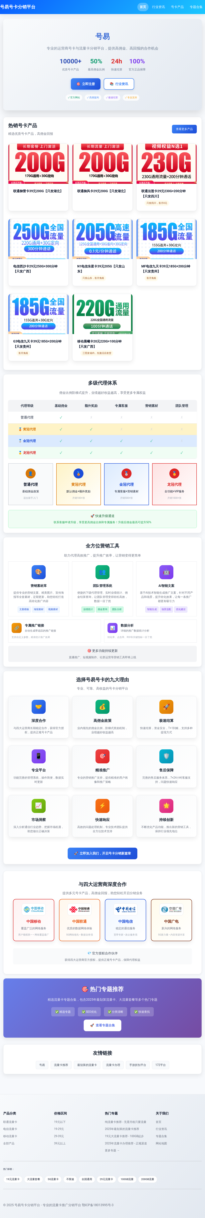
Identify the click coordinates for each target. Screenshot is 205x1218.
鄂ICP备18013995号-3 (98, 1205)
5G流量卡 (53, 1179)
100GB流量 (127, 1179)
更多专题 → (112, 1150)
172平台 (160, 1065)
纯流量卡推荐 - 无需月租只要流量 (125, 1122)
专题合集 (196, 7)
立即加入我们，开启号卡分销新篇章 (102, 853)
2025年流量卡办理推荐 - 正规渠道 (126, 1143)
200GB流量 (147, 1179)
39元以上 (60, 1143)
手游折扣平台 (137, 1065)
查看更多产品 (184, 129)
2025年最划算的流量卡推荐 (122, 1129)
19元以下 (60, 1122)
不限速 (70, 1179)
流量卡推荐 (61, 1065)
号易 (42, 1065)
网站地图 (161, 1143)
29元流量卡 (106, 1179)
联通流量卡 (10, 1122)
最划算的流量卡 (87, 1065)
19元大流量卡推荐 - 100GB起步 (124, 1136)
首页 (143, 7)
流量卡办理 (113, 1065)
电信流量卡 (10, 1129)
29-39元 (59, 1136)
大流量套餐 (33, 1179)
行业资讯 (158, 7)
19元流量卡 (13, 1179)
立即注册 (85, 84)
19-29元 (59, 1129)
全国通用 (87, 1179)
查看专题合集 (102, 1025)
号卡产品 (177, 7)
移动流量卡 (10, 1136)
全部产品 (8, 1143)
